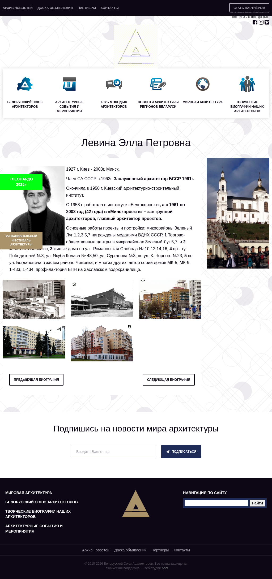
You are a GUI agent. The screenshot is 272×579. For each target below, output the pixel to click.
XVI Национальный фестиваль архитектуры (21, 240)
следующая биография (168, 380)
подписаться (181, 451)
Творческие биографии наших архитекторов (38, 514)
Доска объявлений (55, 8)
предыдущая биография (36, 380)
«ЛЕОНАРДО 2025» (21, 182)
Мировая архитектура (28, 493)
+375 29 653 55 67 (251, 5)
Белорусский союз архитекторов (41, 502)
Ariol (165, 568)
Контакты (109, 8)
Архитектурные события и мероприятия (34, 528)
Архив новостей (18, 8)
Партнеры (87, 8)
